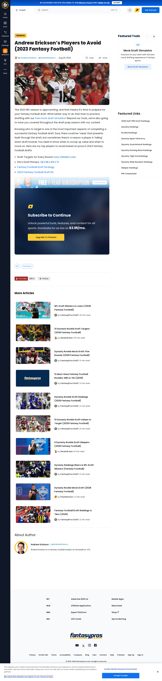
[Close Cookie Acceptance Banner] (158, 672)
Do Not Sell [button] (43, 655)
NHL (48, 619)
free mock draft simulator (50, 118)
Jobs (94, 655)
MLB (48, 605)
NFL (17, 266)
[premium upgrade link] (137, 10)
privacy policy (86, 3)
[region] (81, 672)
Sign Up (131, 655)
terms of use (103, 3)
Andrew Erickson (28, 57)
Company (78, 655)
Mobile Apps (118, 599)
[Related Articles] (62, 407)
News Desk (117, 605)
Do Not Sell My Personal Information (120, 669)
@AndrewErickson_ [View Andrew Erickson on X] (47, 57)
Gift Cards (76, 619)
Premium (27, 266)
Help (112, 655)
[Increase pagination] (154, 36)
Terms (53, 655)
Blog (87, 655)
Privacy (32, 655)
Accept (116, 3)
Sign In (140, 655)
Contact (103, 655)
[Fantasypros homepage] (5, 6)
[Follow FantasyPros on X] (43, 279)
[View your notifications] (130, 10)
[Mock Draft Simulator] (137, 67)
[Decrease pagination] (147, 36)
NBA (48, 612)
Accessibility (65, 655)
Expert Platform (78, 612)
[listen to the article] (89, 58)
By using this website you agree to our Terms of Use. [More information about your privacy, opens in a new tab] (29, 677)
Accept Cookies (121, 675)
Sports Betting (119, 619)
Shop (115, 612)
